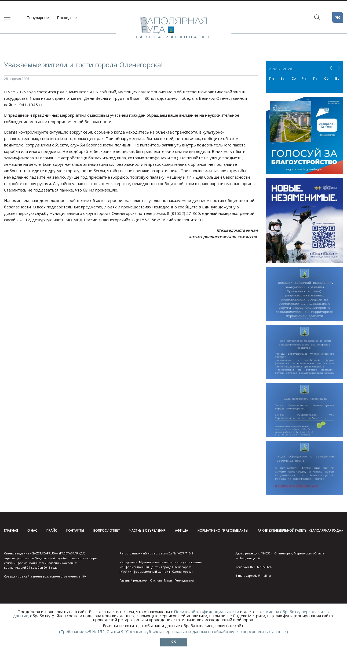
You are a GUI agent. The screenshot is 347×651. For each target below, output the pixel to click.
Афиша (181, 530)
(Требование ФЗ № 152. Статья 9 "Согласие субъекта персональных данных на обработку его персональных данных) (173, 631)
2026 (287, 68)
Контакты (75, 530)
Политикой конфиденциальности (206, 611)
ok (173, 641)
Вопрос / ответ (106, 530)
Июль (274, 68)
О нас (32, 530)
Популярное (38, 17)
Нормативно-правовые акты (223, 530)
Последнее (67, 17)
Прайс (51, 530)
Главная (11, 530)
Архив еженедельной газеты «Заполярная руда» (300, 530)
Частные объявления (147, 530)
